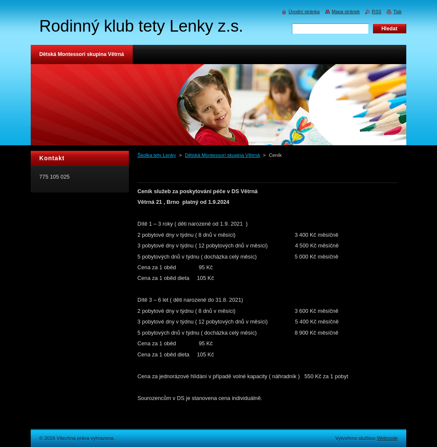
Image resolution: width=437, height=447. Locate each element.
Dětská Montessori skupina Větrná (222, 155)
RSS (376, 11)
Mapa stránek (346, 11)
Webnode (387, 438)
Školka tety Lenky (156, 155)
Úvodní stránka (304, 11)
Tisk (397, 11)
